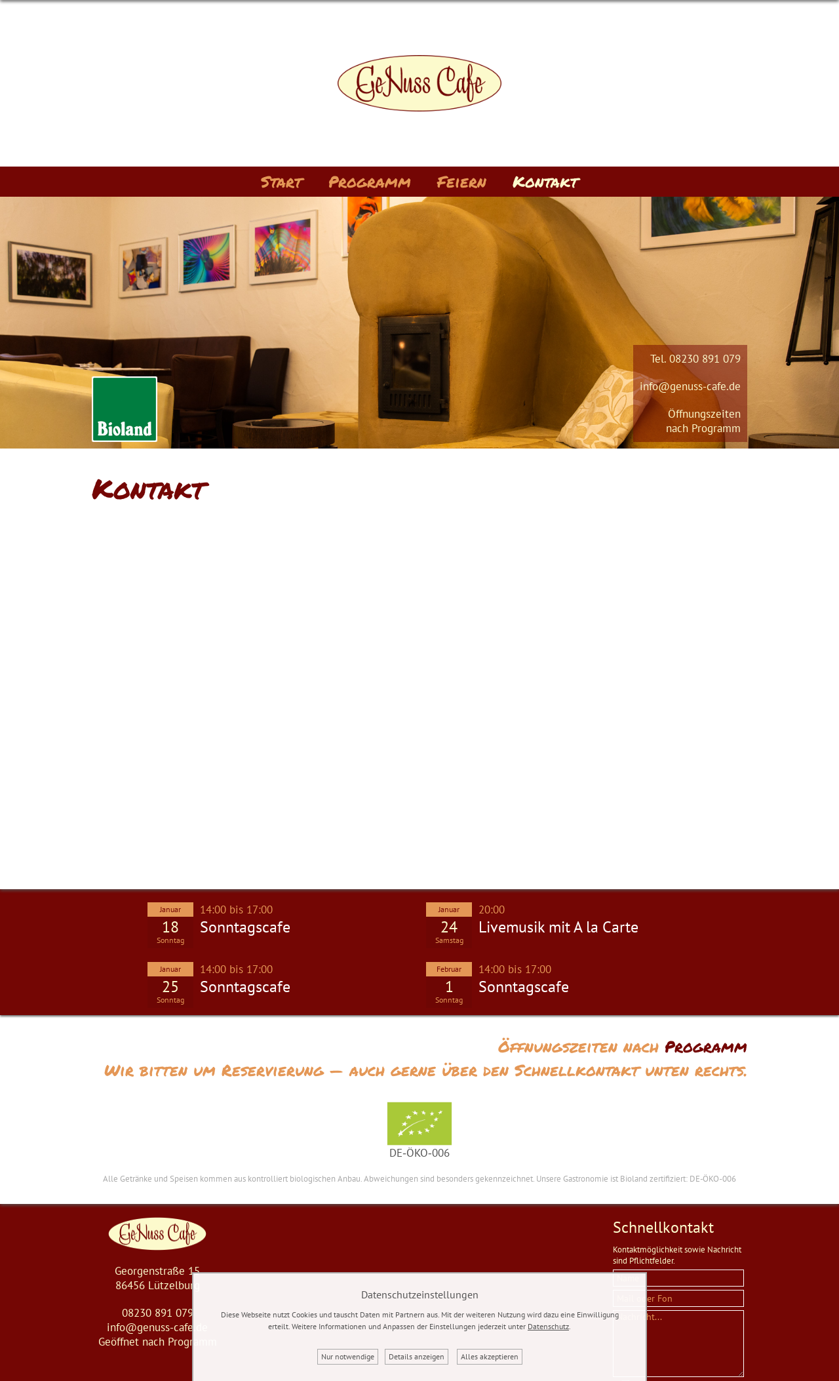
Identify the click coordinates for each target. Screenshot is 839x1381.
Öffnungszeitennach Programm (703, 421)
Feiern (461, 181)
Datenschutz (548, 1326)
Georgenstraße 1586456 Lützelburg (157, 1278)
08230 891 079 (705, 358)
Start (281, 181)
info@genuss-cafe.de (690, 386)
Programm (369, 181)
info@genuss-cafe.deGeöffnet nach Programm (157, 1334)
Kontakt (545, 181)
